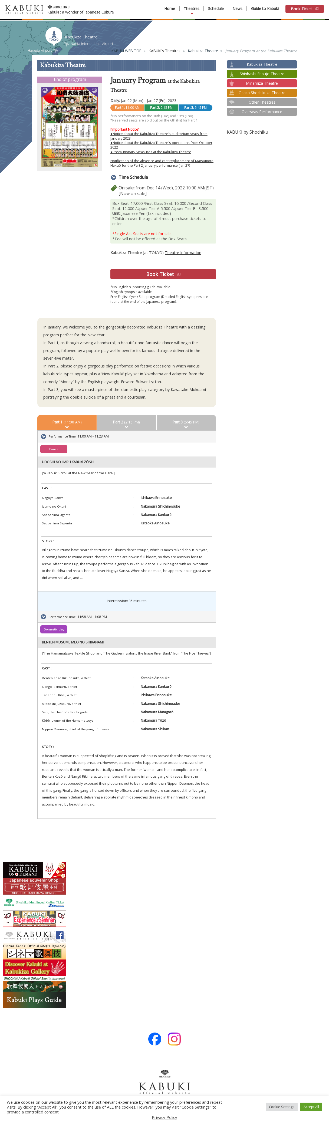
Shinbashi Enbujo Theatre (262, 73)
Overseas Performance (262, 111)
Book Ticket (304, 8)
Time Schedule (133, 177)
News (237, 8)
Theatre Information (183, 252)
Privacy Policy (164, 1117)
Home (169, 8)
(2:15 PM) (126, 422)
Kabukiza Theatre (203, 50)
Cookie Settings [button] (281, 1106)
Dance (53, 449)
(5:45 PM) (186, 422)
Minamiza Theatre (262, 83)
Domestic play (54, 629)
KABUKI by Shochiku (247, 132)
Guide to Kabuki (265, 8)
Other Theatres (262, 102)
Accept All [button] (311, 1106)
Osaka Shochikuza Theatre (262, 92)
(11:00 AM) (67, 422)
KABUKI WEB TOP (126, 50)
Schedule (216, 8)
